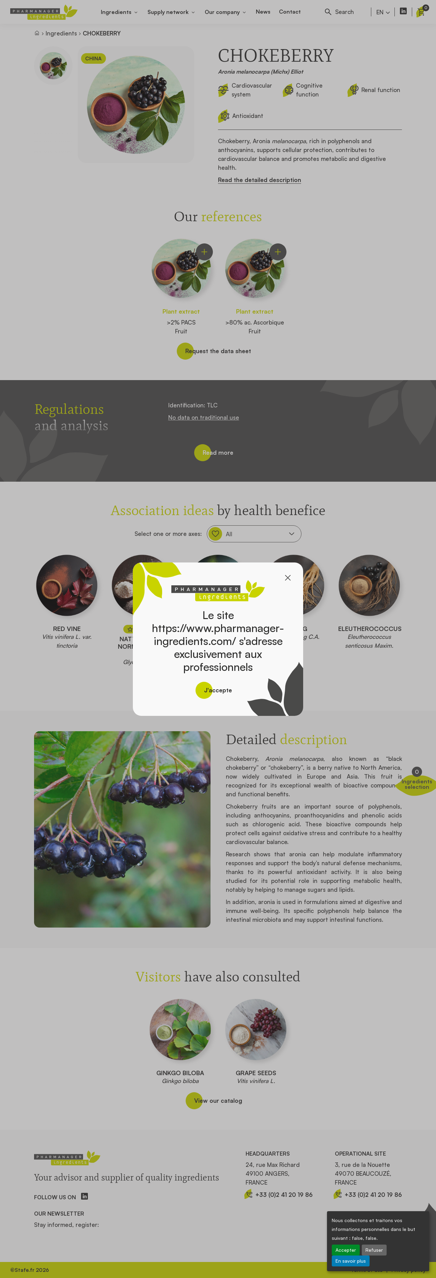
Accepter (346, 1250)
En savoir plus (351, 1261)
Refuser (374, 1250)
